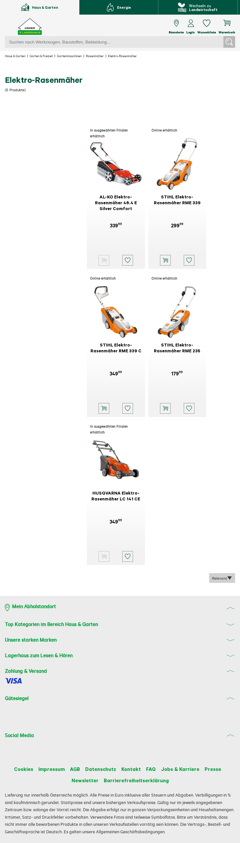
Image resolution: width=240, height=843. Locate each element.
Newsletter (84, 780)
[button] (127, 260)
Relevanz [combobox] (221, 578)
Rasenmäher (107, 56)
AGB (73, 769)
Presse (220, 769)
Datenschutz (100, 769)
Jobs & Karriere (185, 769)
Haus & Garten (17, 56)
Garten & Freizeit (46, 56)
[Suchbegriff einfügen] (114, 42)
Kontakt (133, 769)
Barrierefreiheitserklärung (137, 780)
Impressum (47, 769)
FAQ (154, 769)
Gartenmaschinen (78, 56)
